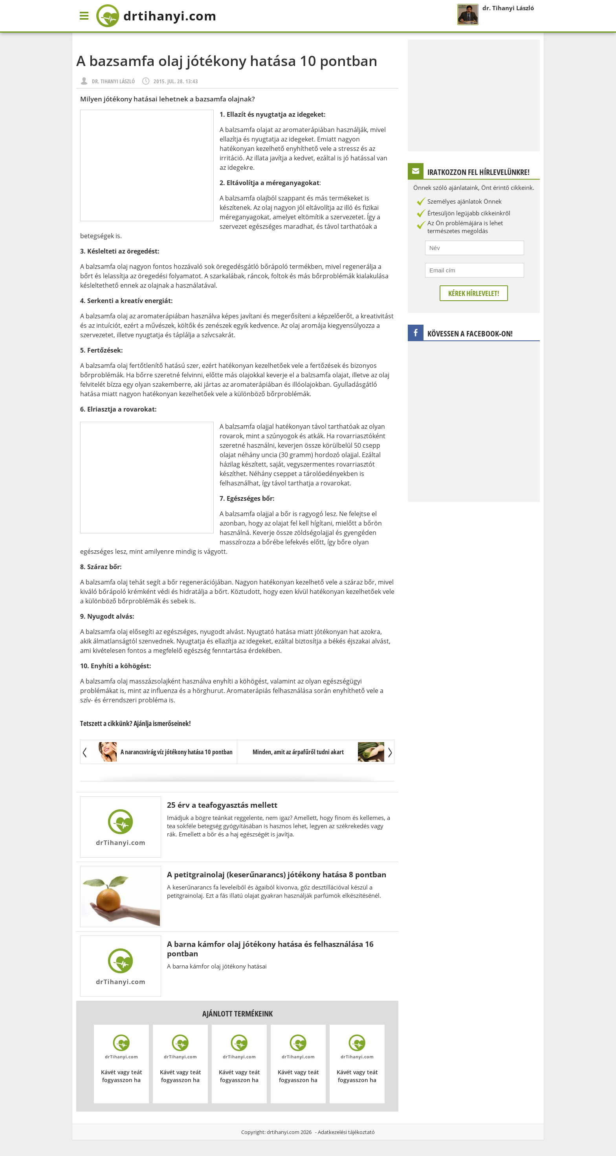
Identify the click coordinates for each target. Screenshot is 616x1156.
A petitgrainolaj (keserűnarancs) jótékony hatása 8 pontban (276, 874)
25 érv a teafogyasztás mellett (222, 805)
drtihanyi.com (283, 1132)
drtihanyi (156, 16)
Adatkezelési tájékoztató (346, 1132)
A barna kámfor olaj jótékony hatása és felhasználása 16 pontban (270, 948)
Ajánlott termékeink (237, 1013)
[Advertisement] (147, 165)
